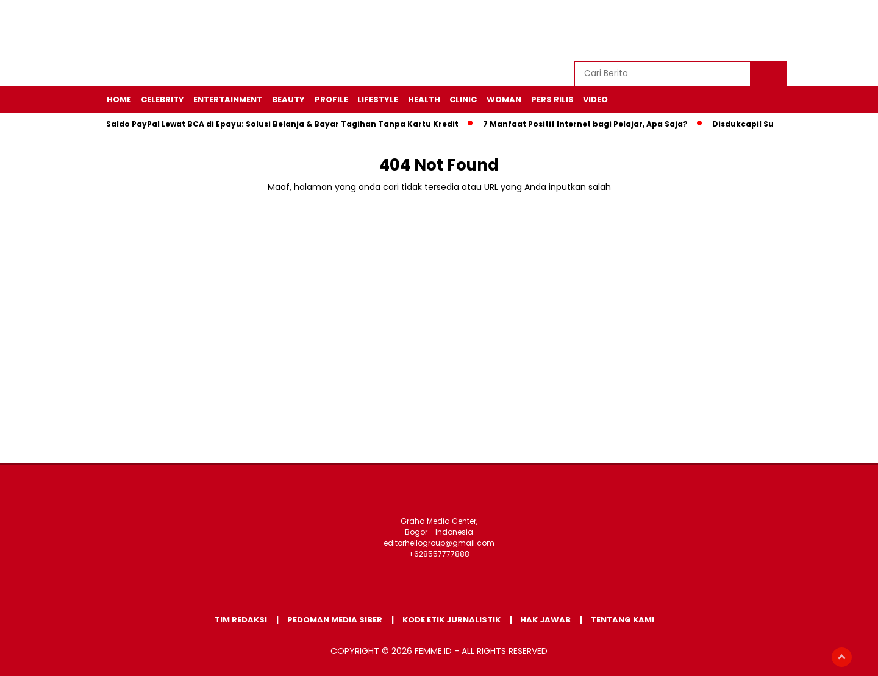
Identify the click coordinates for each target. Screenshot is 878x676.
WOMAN (504, 99)
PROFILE (331, 99)
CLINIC (463, 99)
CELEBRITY (162, 99)
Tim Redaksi (241, 619)
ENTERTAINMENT (227, 99)
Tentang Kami (622, 619)
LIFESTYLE (377, 99)
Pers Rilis (552, 99)
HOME (119, 99)
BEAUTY (288, 99)
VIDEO (595, 99)
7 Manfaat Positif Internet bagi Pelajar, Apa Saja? (588, 124)
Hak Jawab (545, 619)
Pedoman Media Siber (334, 619)
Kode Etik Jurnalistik (451, 619)
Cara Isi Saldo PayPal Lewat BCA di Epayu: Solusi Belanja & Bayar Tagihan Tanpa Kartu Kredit (269, 124)
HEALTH (424, 99)
